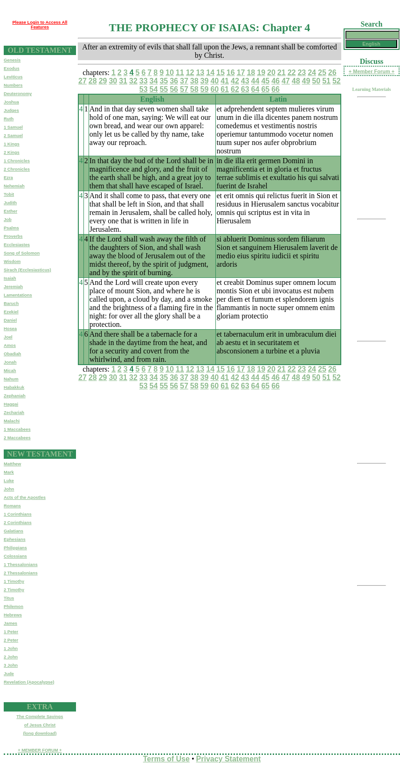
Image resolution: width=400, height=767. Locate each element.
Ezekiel (11, 312)
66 (275, 89)
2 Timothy (14, 589)
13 (200, 72)
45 (265, 81)
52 (336, 81)
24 (312, 72)
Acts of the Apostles (25, 497)
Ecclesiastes (17, 244)
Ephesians (15, 539)
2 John (11, 657)
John (9, 489)
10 (170, 72)
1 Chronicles (17, 161)
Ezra (8, 177)
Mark (9, 472)
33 (143, 81)
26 (332, 72)
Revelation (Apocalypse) (29, 682)
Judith (10, 202)
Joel (8, 337)
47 (286, 81)
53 (143, 89)
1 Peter (11, 631)
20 (271, 72)
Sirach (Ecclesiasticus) (27, 270)
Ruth (9, 119)
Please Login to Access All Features (39, 24)
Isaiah (10, 278)
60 (214, 89)
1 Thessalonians (21, 564)
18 (251, 72)
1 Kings (12, 144)
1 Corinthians (18, 514)
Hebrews (13, 615)
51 (326, 81)
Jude (9, 673)
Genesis (12, 60)
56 (174, 89)
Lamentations (18, 295)
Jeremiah (13, 286)
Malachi (12, 421)
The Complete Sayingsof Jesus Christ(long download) (39, 725)
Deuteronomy (18, 93)
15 (220, 72)
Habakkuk (14, 387)
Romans (12, 506)
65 (265, 89)
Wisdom (12, 261)
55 (163, 89)
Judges (11, 110)
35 (163, 81)
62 (235, 89)
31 (123, 81)
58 (194, 89)
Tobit (9, 194)
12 (190, 72)
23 (301, 72)
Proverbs (13, 236)
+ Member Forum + (371, 71)
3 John (11, 665)
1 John (11, 648)
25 (322, 72)
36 (174, 81)
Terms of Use (166, 759)
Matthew (12, 464)
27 (82, 81)
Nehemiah (14, 186)
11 (180, 72)
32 (133, 81)
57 (184, 89)
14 (210, 72)
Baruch (11, 303)
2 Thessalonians (21, 573)
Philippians (15, 548)
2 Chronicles (17, 169)
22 (292, 72)
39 (204, 81)
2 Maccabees (17, 437)
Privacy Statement (228, 759)
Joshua (11, 102)
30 (113, 81)
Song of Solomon (22, 253)
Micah (10, 370)
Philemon (13, 606)
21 (281, 72)
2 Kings (12, 152)
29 (103, 81)
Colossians (15, 556)
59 (204, 89)
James (10, 623)
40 (214, 81)
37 (184, 81)
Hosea (10, 328)
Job (8, 219)
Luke (9, 480)
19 (261, 72)
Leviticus (13, 77)
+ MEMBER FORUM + (40, 750)
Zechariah (14, 412)
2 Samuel (13, 135)
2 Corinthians (18, 522)
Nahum (11, 379)
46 (275, 81)
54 (154, 89)
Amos (10, 345)
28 (93, 81)
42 (235, 81)
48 (296, 81)
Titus (9, 598)
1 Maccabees (17, 429)
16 (231, 72)
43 (245, 81)
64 (255, 89)
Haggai (11, 404)
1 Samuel (13, 127)
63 (245, 89)
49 (306, 81)
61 (225, 89)
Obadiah (12, 354)
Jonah (10, 362)
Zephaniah (15, 396)
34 (154, 81)
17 (241, 72)
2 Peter (11, 640)
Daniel (10, 320)
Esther (10, 211)
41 (225, 81)
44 (255, 81)
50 (316, 81)
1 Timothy (14, 581)
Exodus (12, 68)
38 (194, 81)
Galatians (13, 531)
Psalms (11, 228)
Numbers (13, 85)
